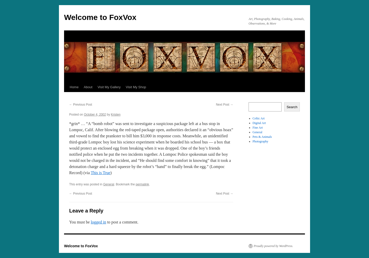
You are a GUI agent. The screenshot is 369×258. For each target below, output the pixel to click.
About (88, 87)
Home (74, 87)
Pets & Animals (262, 137)
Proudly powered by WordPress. (273, 246)
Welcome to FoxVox (100, 17)
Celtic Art (259, 118)
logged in (98, 222)
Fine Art (258, 127)
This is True (100, 173)
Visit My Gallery (109, 87)
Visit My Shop (136, 87)
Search (291, 107)
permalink (142, 184)
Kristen (115, 114)
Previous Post (80, 104)
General (108, 184)
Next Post (224, 104)
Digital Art (259, 123)
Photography (260, 141)
